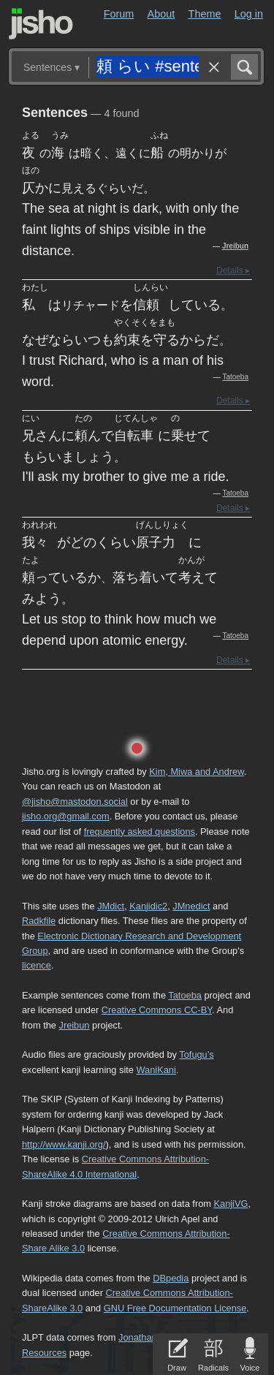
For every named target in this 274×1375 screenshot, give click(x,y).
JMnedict (191, 906)
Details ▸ (233, 270)
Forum (119, 14)
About (161, 14)
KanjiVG (230, 1203)
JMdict (110, 906)
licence (36, 965)
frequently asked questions (139, 831)
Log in (249, 14)
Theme (205, 14)
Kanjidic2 (148, 906)
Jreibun (235, 246)
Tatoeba (235, 377)
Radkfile (39, 920)
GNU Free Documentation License (175, 1308)
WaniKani (156, 1069)
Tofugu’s (196, 1054)
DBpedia (171, 1278)
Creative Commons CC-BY (157, 1009)
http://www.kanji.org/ (64, 1144)
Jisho (41, 23)
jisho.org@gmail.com (66, 816)
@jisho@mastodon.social (75, 801)
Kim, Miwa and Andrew (196, 771)
